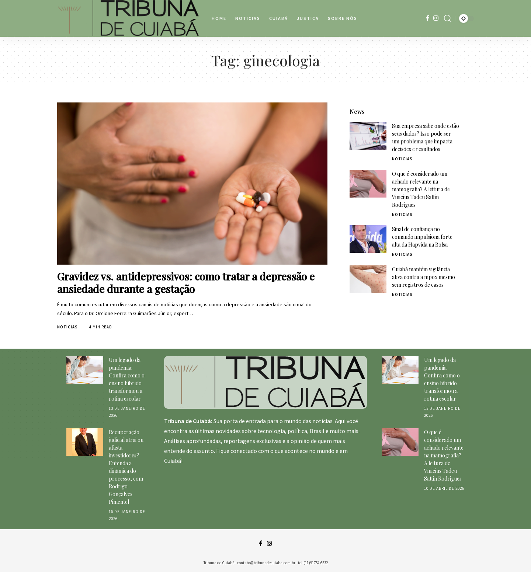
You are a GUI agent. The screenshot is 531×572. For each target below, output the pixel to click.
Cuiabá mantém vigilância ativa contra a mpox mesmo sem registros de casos (423, 270)
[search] (447, 18)
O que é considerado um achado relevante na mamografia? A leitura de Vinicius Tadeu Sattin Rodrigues (421, 183)
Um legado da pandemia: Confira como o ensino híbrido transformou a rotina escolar (127, 379)
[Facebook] (427, 18)
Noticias (67, 326)
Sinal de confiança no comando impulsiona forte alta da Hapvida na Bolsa (422, 230)
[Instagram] (435, 18)
